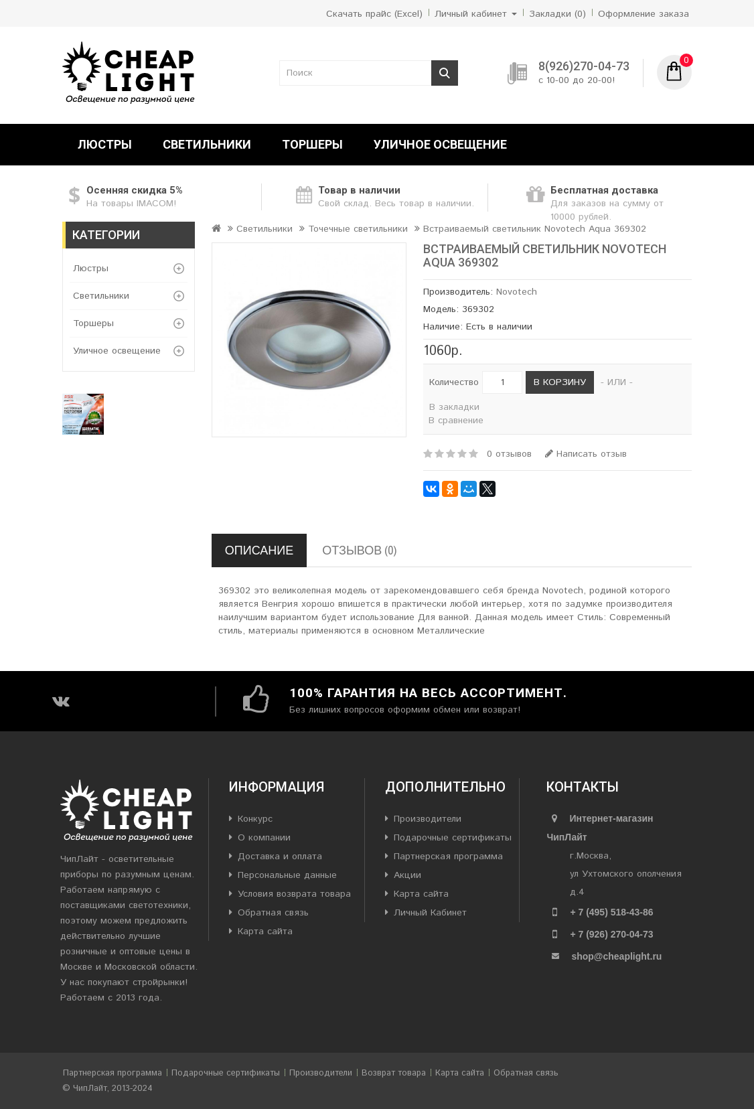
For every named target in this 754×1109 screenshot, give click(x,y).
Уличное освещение (440, 144)
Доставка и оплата (280, 856)
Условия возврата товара (294, 894)
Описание (259, 550)
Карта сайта (265, 931)
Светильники (207, 144)
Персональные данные (287, 875)
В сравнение (456, 420)
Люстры (105, 144)
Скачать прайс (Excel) (374, 14)
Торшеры (312, 144)
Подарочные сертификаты (453, 837)
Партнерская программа (448, 856)
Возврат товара (394, 1073)
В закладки (454, 407)
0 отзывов (509, 454)
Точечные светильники (358, 229)
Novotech (516, 292)
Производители (427, 819)
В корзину (560, 382)
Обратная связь (273, 912)
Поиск (444, 73)
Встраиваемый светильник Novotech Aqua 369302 (534, 229)
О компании (264, 837)
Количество (454, 382)
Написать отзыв (586, 454)
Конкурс (255, 819)
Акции (407, 875)
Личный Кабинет (430, 912)
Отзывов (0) (359, 550)
